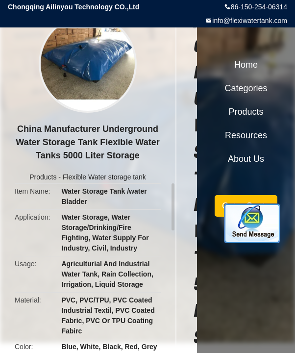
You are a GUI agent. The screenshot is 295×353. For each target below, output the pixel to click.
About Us (246, 159)
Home (246, 65)
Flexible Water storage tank (104, 177)
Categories (245, 88)
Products (42, 177)
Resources (246, 135)
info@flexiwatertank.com (249, 21)
